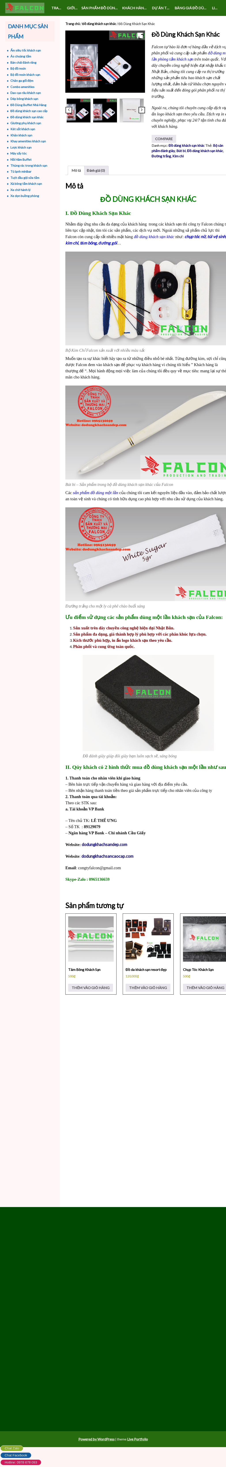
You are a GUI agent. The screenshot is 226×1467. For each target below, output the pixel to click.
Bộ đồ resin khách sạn (23, 74)
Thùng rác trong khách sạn (26, 165)
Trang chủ (58, 8)
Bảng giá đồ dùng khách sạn (192, 8)
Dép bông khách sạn (22, 99)
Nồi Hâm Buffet (19, 159)
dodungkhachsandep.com (104, 857)
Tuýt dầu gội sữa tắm (22, 178)
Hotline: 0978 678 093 (21, 1462)
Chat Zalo (12, 1448)
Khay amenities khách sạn (26, 141)
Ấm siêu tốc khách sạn (23, 50)
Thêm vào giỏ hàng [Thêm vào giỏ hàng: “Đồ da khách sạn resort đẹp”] (148, 1001)
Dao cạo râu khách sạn (23, 93)
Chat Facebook (16, 1455)
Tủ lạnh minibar (18, 171)
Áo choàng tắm (18, 56)
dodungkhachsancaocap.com (107, 869)
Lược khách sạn (19, 147)
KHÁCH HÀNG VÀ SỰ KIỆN (136, 8)
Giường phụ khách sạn (23, 123)
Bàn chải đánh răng (21, 62)
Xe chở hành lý (18, 190)
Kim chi (178, 169)
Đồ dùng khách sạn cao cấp (26, 111)
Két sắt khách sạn (20, 129)
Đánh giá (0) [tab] (96, 183)
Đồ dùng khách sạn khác (99, 24)
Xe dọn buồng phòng (22, 196)
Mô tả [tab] (76, 183)
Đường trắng (161, 169)
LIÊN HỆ (216, 8)
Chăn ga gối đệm (19, 80)
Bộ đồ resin (16, 68)
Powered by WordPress (96, 1459)
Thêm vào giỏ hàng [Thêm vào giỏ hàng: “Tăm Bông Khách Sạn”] (90, 1001)
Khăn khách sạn (19, 135)
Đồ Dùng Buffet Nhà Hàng (26, 105)
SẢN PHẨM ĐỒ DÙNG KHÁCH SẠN (100, 8)
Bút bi (181, 164)
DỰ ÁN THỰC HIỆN (162, 8)
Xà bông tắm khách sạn (24, 183)
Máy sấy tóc (16, 153)
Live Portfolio (137, 1459)
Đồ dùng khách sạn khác (205, 164)
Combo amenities (20, 87)
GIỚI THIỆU (73, 8)
